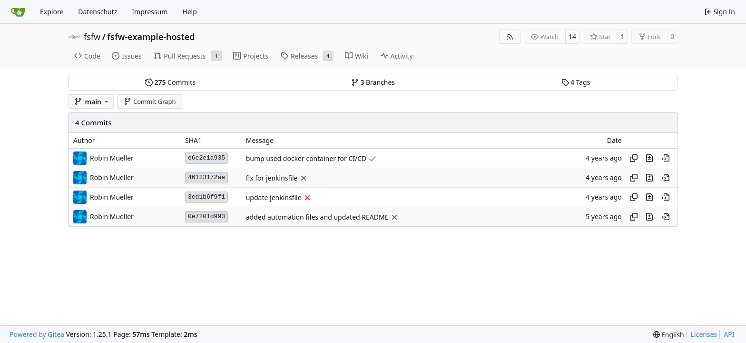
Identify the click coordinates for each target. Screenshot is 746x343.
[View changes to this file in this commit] (649, 158)
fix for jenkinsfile (272, 177)
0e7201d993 (206, 216)
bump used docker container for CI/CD (306, 158)
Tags (575, 82)
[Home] (18, 11)
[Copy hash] (634, 158)
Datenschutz (97, 11)
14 (572, 36)
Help (189, 11)
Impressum (149, 11)
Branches (373, 82)
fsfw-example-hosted (151, 36)
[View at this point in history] (665, 158)
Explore (51, 11)
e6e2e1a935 (206, 157)
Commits (170, 82)
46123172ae (206, 177)
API (729, 334)
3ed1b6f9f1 (206, 197)
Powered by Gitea (37, 334)
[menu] (668, 334)
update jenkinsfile (274, 197)
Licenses (704, 334)
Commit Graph (150, 101)
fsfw (92, 36)
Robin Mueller (112, 157)
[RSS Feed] (510, 37)
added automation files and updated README (317, 217)
